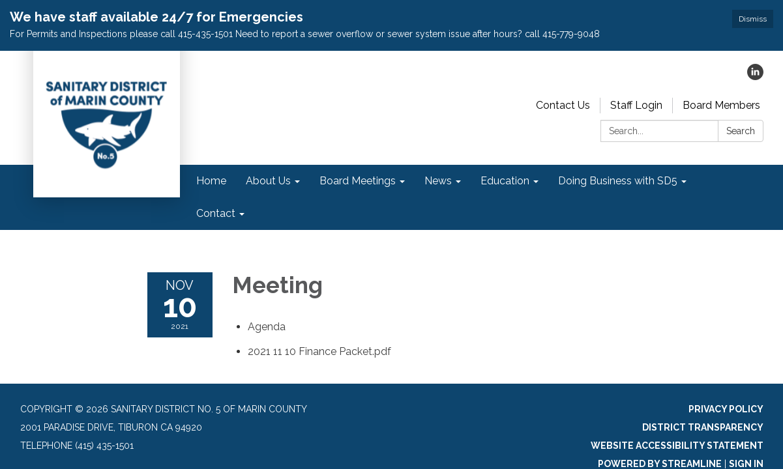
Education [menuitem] (504, 181)
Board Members (721, 105)
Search (740, 131)
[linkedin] (755, 76)
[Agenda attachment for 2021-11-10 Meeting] (267, 326)
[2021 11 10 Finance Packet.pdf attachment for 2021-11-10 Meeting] (319, 351)
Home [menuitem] (211, 181)
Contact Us (563, 105)
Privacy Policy (725, 409)
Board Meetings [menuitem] (357, 181)
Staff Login (636, 105)
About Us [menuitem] (268, 181)
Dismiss (753, 18)
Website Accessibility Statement (677, 445)
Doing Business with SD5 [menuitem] (617, 181)
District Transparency (702, 427)
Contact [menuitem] (215, 213)
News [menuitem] (438, 181)
